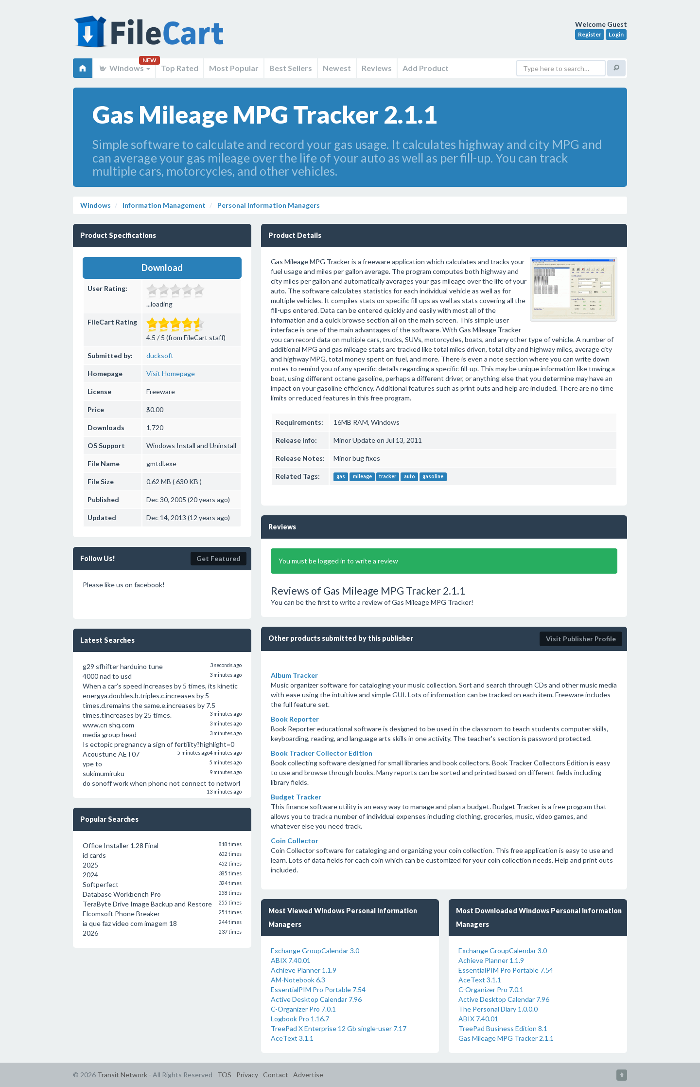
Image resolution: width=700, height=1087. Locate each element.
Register (589, 34)
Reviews (377, 67)
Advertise (308, 1074)
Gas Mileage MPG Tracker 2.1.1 (506, 1038)
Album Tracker (294, 675)
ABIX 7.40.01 (291, 960)
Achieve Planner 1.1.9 (303, 970)
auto (409, 477)
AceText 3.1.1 (292, 1038)
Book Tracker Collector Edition (321, 753)
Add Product (425, 67)
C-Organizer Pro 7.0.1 (303, 1009)
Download (162, 267)
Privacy (247, 1074)
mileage (362, 477)
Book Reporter (295, 719)
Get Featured (218, 558)
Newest (337, 67)
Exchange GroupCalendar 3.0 (315, 950)
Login (616, 34)
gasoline (432, 477)
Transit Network (122, 1074)
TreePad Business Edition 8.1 (502, 1028)
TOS (224, 1074)
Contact (275, 1074)
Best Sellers (290, 67)
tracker (387, 477)
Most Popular (234, 67)
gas (340, 477)
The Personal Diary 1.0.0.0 (498, 1009)
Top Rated (179, 67)
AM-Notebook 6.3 (298, 980)
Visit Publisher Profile (581, 638)
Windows (124, 67)
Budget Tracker (296, 797)
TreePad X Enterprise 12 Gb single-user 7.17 (338, 1028)
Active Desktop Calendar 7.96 (316, 999)
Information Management (163, 205)
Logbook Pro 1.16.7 (300, 1019)
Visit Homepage (170, 373)
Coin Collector (294, 840)
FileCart (150, 36)
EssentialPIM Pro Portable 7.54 (318, 989)
